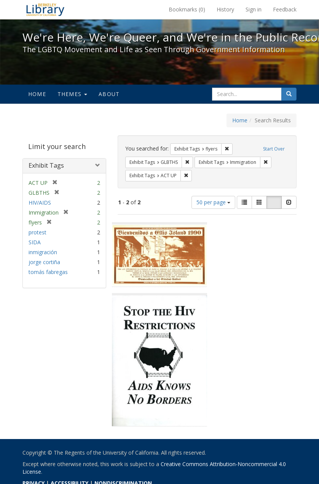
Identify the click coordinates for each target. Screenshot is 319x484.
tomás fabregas (48, 272)
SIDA (35, 242)
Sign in (254, 9)
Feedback (285, 9)
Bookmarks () (187, 9)
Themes (72, 94)
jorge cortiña (44, 262)
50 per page (213, 202)
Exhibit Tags (46, 165)
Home (37, 94)
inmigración (43, 252)
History (225, 9)
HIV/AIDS (40, 202)
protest (37, 232)
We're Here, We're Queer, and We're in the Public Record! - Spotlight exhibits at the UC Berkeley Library (45, 9)
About (109, 94)
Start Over (274, 149)
